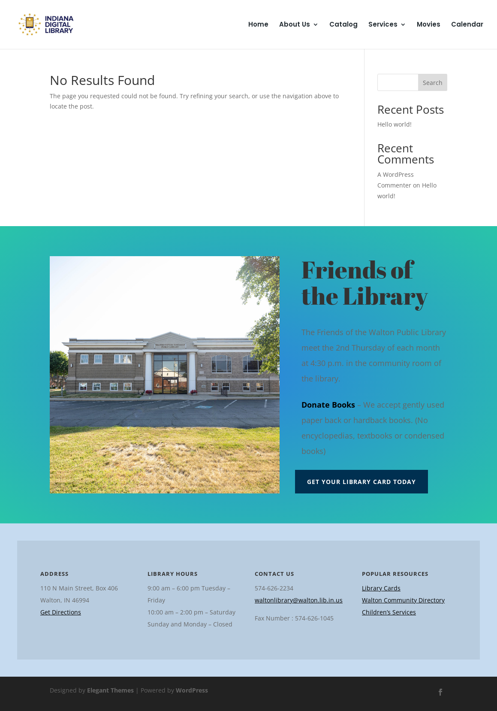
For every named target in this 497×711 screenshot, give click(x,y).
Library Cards (381, 588)
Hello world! (394, 124)
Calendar (467, 25)
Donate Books (328, 404)
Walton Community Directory (403, 600)
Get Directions (60, 612)
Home (258, 25)
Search (433, 83)
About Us (294, 25)
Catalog (343, 25)
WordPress (192, 690)
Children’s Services (389, 612)
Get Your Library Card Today (361, 482)
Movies (428, 25)
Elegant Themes (110, 690)
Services (383, 25)
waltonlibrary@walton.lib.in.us (299, 600)
